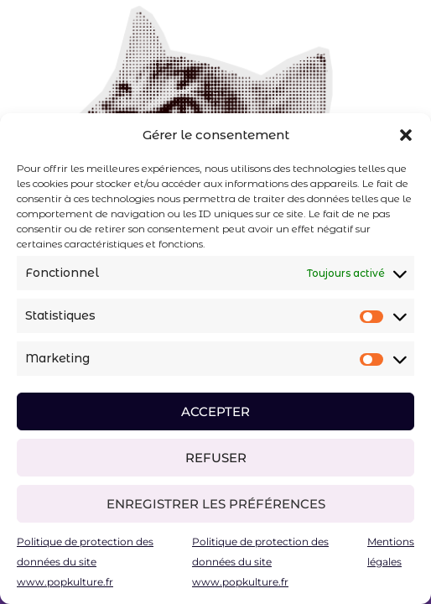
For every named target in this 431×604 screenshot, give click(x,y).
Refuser (216, 458)
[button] (405, 135)
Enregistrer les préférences (215, 504)
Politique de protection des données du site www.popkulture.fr (85, 561)
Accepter (215, 411)
